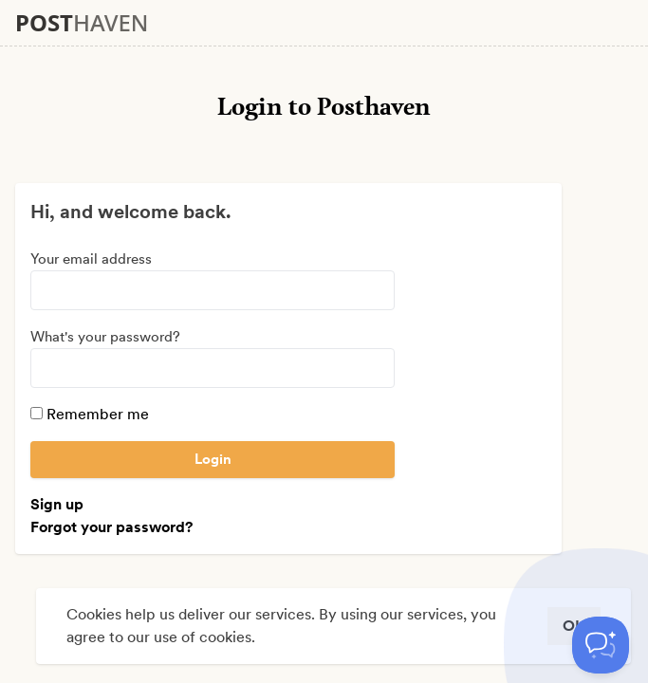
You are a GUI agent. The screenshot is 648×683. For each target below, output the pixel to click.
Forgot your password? (111, 527)
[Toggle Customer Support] (600, 645)
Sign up (56, 504)
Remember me (89, 414)
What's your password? (105, 336)
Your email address (91, 259)
